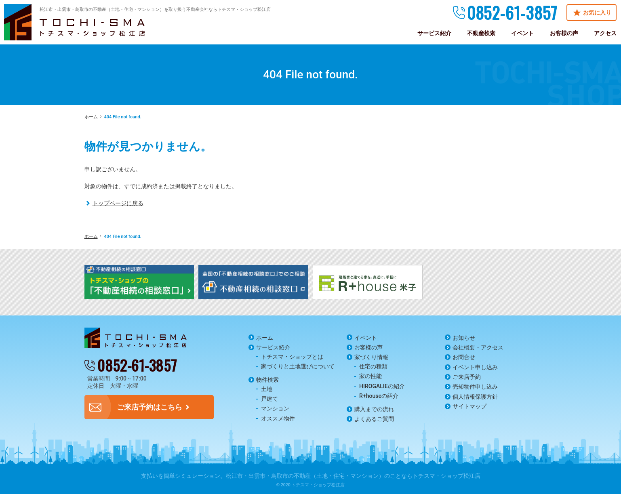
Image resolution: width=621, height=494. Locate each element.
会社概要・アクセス (478, 347)
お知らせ (464, 337)
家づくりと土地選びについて (298, 366)
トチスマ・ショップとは (292, 356)
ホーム (264, 337)
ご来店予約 (467, 377)
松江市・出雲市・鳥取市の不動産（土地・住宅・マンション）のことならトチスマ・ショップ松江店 (353, 476)
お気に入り (597, 12)
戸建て (269, 398)
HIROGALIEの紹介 (382, 386)
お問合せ (464, 357)
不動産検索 (481, 33)
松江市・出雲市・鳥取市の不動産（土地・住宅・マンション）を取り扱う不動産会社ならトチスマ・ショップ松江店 (155, 9)
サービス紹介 (273, 347)
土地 (266, 389)
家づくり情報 (371, 357)
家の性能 (370, 376)
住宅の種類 (373, 366)
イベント (365, 337)
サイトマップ (469, 406)
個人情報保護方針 (475, 396)
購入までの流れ (374, 409)
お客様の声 (368, 347)
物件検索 (267, 379)
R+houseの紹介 (378, 396)
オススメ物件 (278, 418)
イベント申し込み (475, 367)
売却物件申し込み (475, 386)
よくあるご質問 (374, 419)
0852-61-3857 (512, 12)
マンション (275, 408)
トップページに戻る (118, 203)
